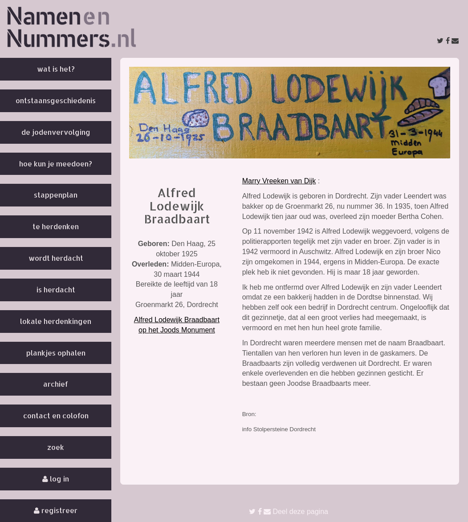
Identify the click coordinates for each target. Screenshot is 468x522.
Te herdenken (56, 226)
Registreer (55, 510)
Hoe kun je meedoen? (55, 163)
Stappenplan (55, 194)
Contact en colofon (56, 415)
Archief (55, 383)
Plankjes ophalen (55, 352)
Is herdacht (56, 289)
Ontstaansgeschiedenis (56, 100)
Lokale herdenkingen (55, 321)
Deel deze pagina (288, 511)
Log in (55, 478)
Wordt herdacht (55, 258)
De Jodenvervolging (55, 132)
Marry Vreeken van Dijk (279, 181)
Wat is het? (56, 68)
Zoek (55, 447)
